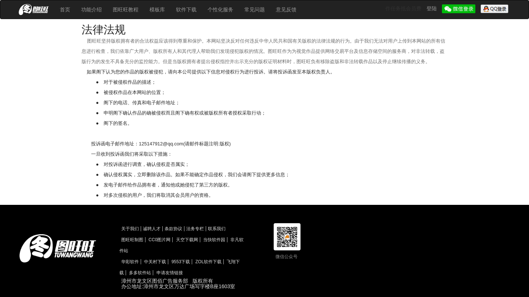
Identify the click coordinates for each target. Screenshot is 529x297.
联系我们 (217, 228)
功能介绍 (91, 9)
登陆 (432, 8)
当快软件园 (214, 239)
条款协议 (173, 228)
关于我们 (130, 228)
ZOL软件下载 (208, 261)
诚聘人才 (152, 228)
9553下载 (181, 261)
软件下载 (186, 9)
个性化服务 (220, 9)
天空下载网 (187, 239)
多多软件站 (140, 272)
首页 (65, 9)
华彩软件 (130, 261)
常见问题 (254, 9)
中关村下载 (155, 261)
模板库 (157, 9)
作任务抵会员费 (404, 8)
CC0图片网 (159, 239)
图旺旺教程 (125, 9)
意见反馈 (286, 9)
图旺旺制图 (132, 239)
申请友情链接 (169, 272)
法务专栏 (195, 228)
